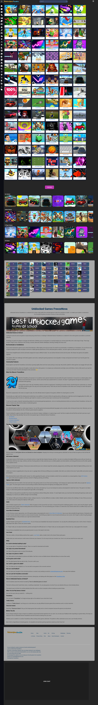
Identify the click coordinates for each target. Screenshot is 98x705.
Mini (10, 281)
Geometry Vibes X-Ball (79, 166)
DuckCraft (10, 14)
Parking (46, 281)
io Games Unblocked (14, 420)
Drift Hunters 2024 (11, 119)
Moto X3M (52, 96)
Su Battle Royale (38, 107)
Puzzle (82, 281)
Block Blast (52, 166)
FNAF (52, 131)
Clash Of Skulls (24, 72)
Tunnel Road (79, 178)
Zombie (22, 294)
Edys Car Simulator (79, 154)
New (37, 633)
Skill (70, 285)
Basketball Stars (52, 84)
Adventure (70, 264)
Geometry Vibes (38, 84)
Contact (62, 636)
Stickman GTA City (11, 131)
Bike (58, 268)
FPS (82, 273)
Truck (70, 290)
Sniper (10, 290)
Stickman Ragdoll (25, 154)
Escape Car (11, 107)
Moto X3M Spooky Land (38, 154)
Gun (22, 277)
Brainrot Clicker (65, 107)
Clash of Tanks (38, 72)
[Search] (53, 1)
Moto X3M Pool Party (65, 178)
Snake (82, 285)
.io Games (33, 636)
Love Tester (11, 96)
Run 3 (66, 37)
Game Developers (55, 636)
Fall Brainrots (24, 37)
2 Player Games (9, 225)
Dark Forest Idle (24, 166)
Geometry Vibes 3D (38, 49)
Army (22, 268)
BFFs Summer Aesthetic (52, 72)
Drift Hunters (38, 119)
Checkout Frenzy (79, 96)
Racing (10, 285)
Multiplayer (34, 281)
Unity (10, 294)
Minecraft (82, 277)
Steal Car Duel (10, 49)
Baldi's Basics (24, 14)
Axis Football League (38, 166)
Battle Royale (46, 268)
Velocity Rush (52, 14)
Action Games (8, 209)
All (10, 264)
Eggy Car (79, 131)
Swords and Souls (52, 178)
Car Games (7, 194)
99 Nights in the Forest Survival (38, 37)
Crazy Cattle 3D (38, 131)
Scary (34, 285)
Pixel (58, 281)
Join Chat (46, 681)
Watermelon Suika (66, 119)
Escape (58, 273)
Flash (70, 273)
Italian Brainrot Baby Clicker (79, 49)
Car (70, 268)
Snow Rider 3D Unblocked (56, 513)
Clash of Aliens (24, 49)
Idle (46, 277)
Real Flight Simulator (79, 119)
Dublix (11, 37)
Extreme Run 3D (65, 96)
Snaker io (65, 14)
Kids (70, 277)
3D (46, 264)
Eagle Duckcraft (79, 14)
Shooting (46, 285)
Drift (34, 273)
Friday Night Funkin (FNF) (24, 119)
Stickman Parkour (38, 178)
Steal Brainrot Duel (79, 37)
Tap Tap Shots (24, 107)
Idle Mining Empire (38, 96)
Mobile (22, 281)
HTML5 (34, 277)
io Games (58, 277)
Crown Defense (65, 72)
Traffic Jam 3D (79, 84)
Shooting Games (13, 418)
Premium (70, 281)
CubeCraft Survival (11, 72)
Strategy (46, 290)
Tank (58, 290)
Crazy (10, 273)
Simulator (58, 285)
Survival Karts (10, 178)
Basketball (34, 268)
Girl (10, 277)
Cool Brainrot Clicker (24, 84)
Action (58, 264)
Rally (22, 285)
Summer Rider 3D (52, 107)
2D (34, 264)
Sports (22, 290)
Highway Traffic (65, 84)
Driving (46, 273)
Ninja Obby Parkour (65, 131)
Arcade (10, 268)
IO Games (7, 240)
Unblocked (82, 290)
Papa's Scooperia (66, 166)
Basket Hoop (52, 154)
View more (49, 187)
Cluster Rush (38, 14)
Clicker (82, 268)
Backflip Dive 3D (11, 84)
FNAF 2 (11, 154)
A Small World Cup (52, 119)
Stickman (34, 290)
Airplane (82, 264)
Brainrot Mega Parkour (52, 49)
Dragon (22, 273)
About (49, 636)
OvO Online (24, 178)
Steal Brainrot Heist (52, 37)
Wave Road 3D (65, 49)
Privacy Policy (39, 636)
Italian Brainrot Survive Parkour (11, 166)
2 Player (22, 264)
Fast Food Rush (79, 107)
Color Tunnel (24, 131)
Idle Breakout (24, 96)
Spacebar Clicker (66, 154)
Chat (45, 636)
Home (32, 633)
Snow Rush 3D (79, 72)
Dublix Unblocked (25, 504)
